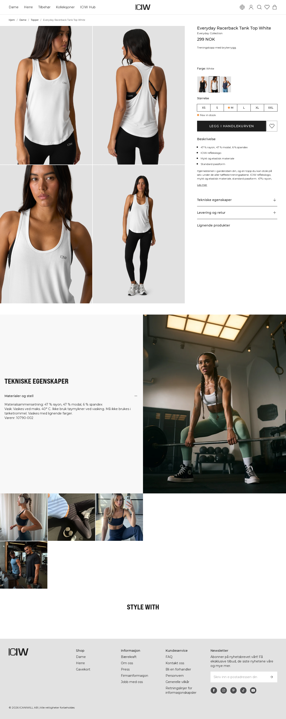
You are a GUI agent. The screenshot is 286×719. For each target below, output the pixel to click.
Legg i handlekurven (231, 126)
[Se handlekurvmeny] (274, 7)
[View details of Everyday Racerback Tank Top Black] (202, 84)
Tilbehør (44, 7)
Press (125, 669)
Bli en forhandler (178, 669)
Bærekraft (129, 657)
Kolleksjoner (65, 7)
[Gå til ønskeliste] (267, 7)
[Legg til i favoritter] (272, 126)
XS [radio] (203, 107)
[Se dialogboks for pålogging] (251, 7)
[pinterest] (233, 690)
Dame (14, 7)
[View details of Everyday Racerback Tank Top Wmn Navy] (225, 84)
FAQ (169, 657)
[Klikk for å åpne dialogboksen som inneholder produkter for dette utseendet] (23, 517)
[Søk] (259, 7)
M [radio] (232, 107)
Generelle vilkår (177, 682)
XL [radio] (257, 107)
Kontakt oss (175, 663)
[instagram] (223, 690)
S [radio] (217, 107)
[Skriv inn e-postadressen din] (237, 677)
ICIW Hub (88, 7)
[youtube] (253, 690)
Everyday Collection (210, 33)
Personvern (175, 676)
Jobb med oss (132, 682)
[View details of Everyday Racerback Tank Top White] (214, 84)
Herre (28, 7)
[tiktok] (243, 690)
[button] (46, 95)
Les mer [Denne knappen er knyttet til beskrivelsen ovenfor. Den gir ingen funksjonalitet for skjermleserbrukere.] (202, 184)
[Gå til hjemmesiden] (143, 7)
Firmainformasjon (134, 676)
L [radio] (244, 107)
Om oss (127, 663)
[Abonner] (271, 676)
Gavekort (83, 669)
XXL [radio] (270, 107)
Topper (35, 20)
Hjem (12, 20)
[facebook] (213, 690)
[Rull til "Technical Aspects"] (237, 200)
